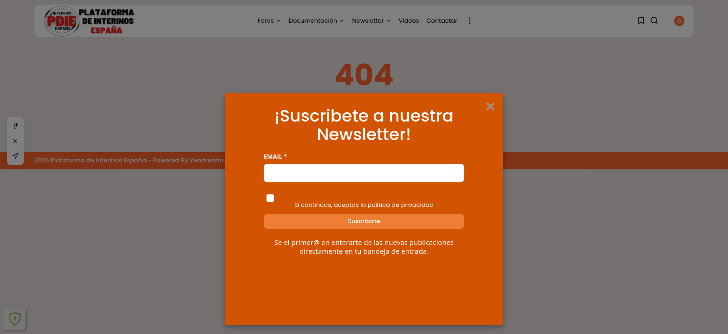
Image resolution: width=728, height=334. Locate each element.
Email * (275, 157)
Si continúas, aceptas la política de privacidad (364, 204)
